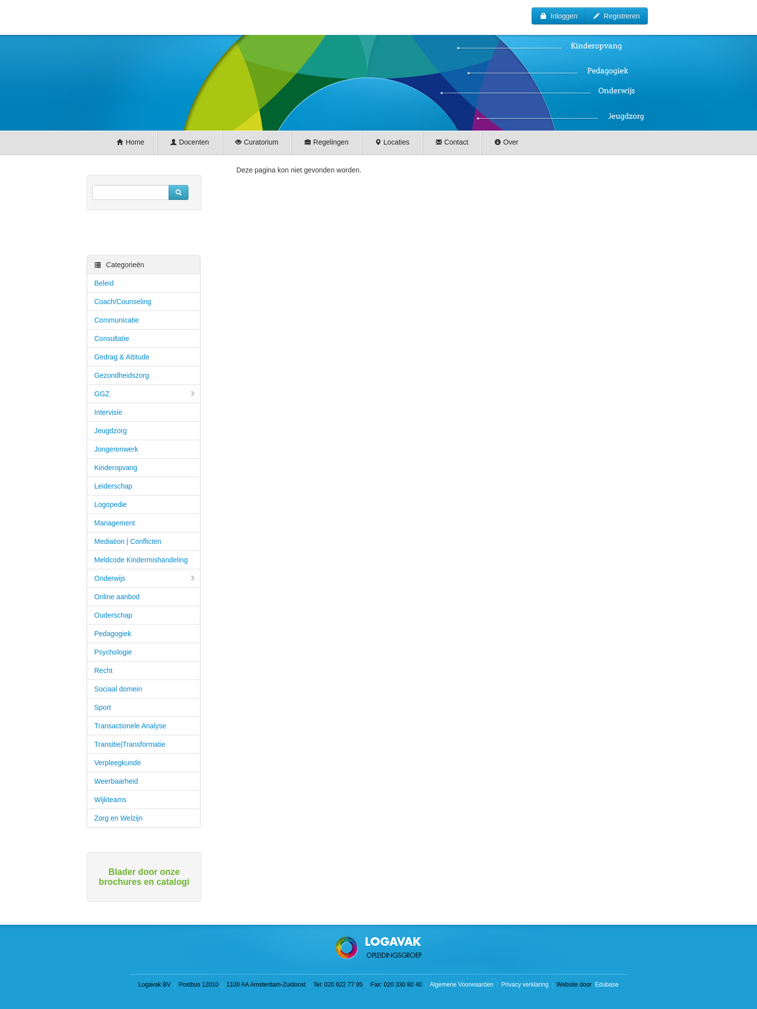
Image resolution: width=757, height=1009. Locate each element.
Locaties (392, 142)
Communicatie (116, 320)
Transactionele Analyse (130, 726)
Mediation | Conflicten (127, 541)
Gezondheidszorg (121, 375)
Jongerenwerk (116, 449)
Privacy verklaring (525, 984)
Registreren (616, 16)
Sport (102, 707)
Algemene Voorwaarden (461, 984)
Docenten (189, 142)
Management (114, 523)
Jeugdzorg (110, 431)
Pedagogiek (112, 634)
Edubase (606, 984)
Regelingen (326, 142)
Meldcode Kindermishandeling (141, 560)
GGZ (145, 394)
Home (130, 142)
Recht (103, 670)
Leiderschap (113, 486)
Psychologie (113, 652)
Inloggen (558, 16)
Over (506, 142)
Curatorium (256, 142)
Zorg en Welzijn (118, 818)
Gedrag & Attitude (122, 357)
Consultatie (111, 338)
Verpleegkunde (117, 763)
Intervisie (108, 412)
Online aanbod (117, 597)
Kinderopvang (115, 468)
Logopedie (110, 504)
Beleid (104, 283)
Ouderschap (113, 615)
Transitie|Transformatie (130, 744)
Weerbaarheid (116, 781)
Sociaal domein (118, 689)
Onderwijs (145, 578)
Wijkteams (110, 800)
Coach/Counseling (122, 302)
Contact (451, 142)
